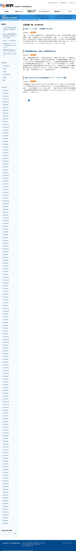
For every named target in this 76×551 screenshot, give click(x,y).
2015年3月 (5, 359)
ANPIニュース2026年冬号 (9, 40)
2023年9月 (5, 164)
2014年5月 (5, 387)
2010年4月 (5, 475)
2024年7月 (5, 138)
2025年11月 (6, 99)
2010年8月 (5, 469)
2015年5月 (5, 353)
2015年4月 (5, 356)
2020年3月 (5, 212)
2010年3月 (5, 478)
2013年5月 (5, 421)
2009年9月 (5, 489)
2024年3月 (5, 147)
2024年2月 (5, 150)
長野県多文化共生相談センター (31, 11)
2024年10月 (6, 130)
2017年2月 (5, 302)
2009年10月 (6, 486)
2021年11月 (6, 192)
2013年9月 (5, 410)
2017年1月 (5, 305)
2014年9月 (5, 376)
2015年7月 (5, 350)
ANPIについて (19, 11)
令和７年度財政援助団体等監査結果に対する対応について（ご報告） (9, 35)
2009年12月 (6, 483)
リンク (69, 11)
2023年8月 (5, 167)
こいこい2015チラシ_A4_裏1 (58, 43)
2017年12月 (6, 277)
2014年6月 (5, 384)
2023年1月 (5, 172)
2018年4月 (5, 266)
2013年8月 (5, 413)
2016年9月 (5, 314)
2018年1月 (5, 274)
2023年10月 (6, 161)
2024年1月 (5, 152)
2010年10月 (6, 466)
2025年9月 (5, 104)
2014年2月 (5, 396)
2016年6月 (5, 322)
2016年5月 (5, 325)
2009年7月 (5, 495)
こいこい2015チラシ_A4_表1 (43, 43)
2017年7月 (5, 291)
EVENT (5, 68)
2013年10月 (6, 407)
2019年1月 (5, 243)
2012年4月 (5, 441)
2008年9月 (5, 517)
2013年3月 (5, 427)
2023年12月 (6, 155)
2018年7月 (5, 257)
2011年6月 (5, 458)
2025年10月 (6, 102)
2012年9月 (5, 435)
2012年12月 (6, 430)
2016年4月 (5, 328)
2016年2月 (5, 333)
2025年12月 (6, 96)
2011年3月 (5, 464)
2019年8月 (5, 226)
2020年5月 (5, 209)
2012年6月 (5, 438)
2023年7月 (5, 169)
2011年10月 (6, 452)
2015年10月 (6, 342)
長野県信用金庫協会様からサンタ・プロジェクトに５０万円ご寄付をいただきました (9, 52)
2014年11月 (6, 370)
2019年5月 (5, 234)
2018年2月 (5, 271)
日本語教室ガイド (63, 2)
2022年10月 (6, 178)
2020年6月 (5, 206)
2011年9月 (5, 455)
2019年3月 (5, 240)
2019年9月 (5, 223)
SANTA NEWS (6, 74)
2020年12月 (6, 201)
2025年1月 (5, 121)
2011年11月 (6, 449)
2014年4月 (5, 390)
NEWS (4, 71)
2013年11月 (6, 404)
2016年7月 (5, 319)
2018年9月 (5, 251)
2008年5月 (5, 523)
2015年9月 (5, 345)
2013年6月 (5, 418)
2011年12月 (6, 447)
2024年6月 (5, 141)
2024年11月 (6, 127)
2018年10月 (6, 249)
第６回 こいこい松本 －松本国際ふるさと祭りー (39, 28)
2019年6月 (5, 232)
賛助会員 (57, 11)
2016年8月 (5, 316)
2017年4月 (5, 297)
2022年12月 (6, 175)
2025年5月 (5, 113)
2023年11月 (6, 158)
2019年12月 (6, 217)
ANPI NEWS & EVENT (53, 2)
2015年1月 (5, 365)
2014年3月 (5, 393)
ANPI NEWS (6, 66)
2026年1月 (5, 93)
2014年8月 (5, 379)
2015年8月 (5, 348)
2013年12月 (6, 401)
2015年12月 (6, 336)
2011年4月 (5, 461)
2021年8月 (5, 195)
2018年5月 (5, 263)
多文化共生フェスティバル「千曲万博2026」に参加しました (9, 45)
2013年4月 (5, 424)
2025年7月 (5, 107)
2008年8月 (5, 520)
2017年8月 (5, 288)
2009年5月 (5, 500)
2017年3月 (5, 299)
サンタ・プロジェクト (44, 11)
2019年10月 (6, 220)
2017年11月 (6, 280)
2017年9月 (5, 285)
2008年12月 (6, 512)
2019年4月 (5, 237)
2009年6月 (5, 498)
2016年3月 (5, 331)
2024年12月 (6, 124)
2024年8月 (5, 135)
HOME (6, 11)
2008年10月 (6, 515)
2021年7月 (5, 198)
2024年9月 (5, 133)
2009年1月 (5, 509)
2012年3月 (5, 444)
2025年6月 (5, 110)
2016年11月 (6, 308)
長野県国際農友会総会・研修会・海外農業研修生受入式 (40, 51)
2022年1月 (5, 186)
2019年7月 (5, 229)
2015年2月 (5, 362)
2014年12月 (6, 367)
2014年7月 (5, 382)
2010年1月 (5, 481)
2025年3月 (5, 118)
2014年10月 (6, 373)
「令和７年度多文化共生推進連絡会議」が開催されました (9, 29)
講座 (4, 80)
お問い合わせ (72, 2)
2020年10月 (6, 203)
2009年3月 (5, 506)
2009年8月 (5, 492)
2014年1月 (5, 398)
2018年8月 (5, 254)
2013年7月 (5, 415)
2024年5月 (5, 144)
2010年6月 (5, 472)
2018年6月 (5, 260)
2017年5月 (5, 294)
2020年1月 (5, 215)
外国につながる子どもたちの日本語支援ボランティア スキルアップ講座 (45, 77)
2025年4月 (5, 116)
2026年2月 (5, 90)
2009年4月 (5, 503)
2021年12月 (6, 189)
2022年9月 (5, 181)
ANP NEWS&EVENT (29, 20)
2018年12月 (6, 246)
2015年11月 (6, 339)
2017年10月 (6, 283)
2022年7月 (5, 184)
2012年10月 (6, 432)
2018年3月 (5, 268)
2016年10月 (6, 311)
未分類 (4, 77)
